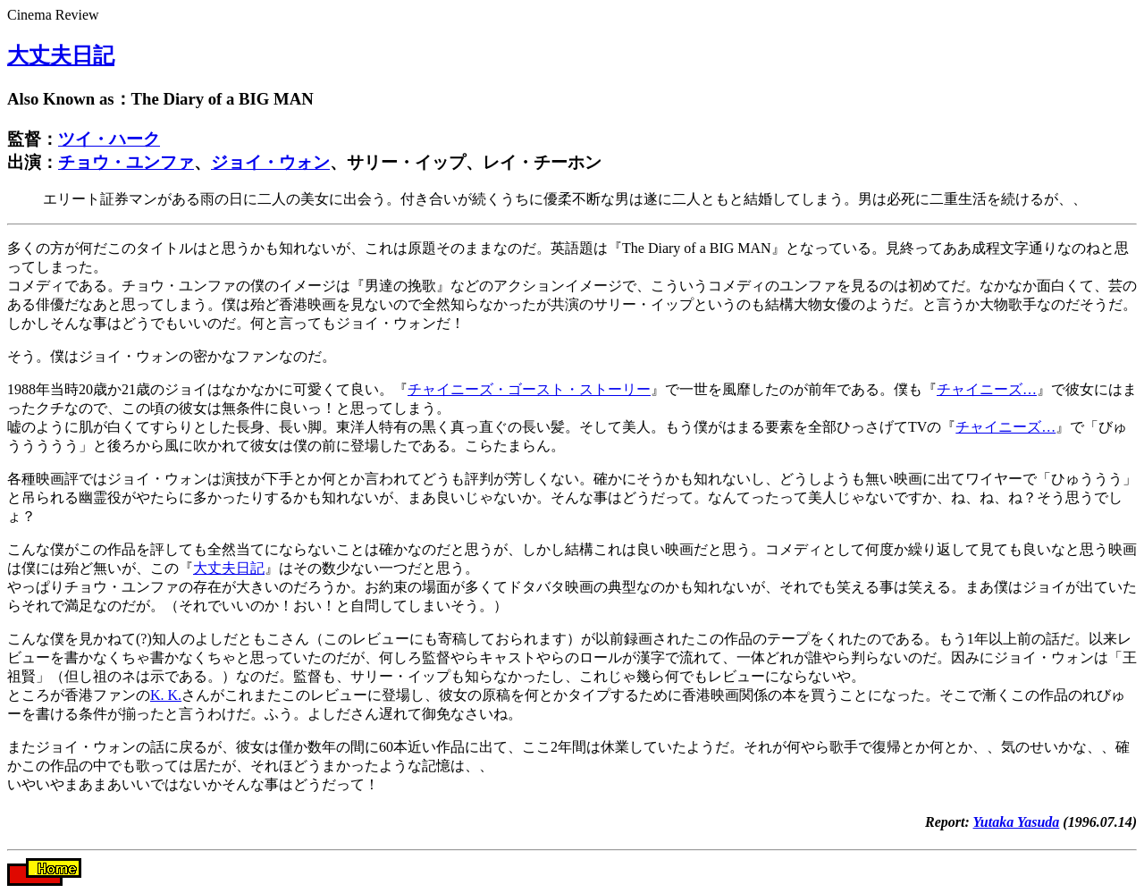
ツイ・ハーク (109, 139)
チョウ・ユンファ (126, 162)
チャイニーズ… (987, 389)
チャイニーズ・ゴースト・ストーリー (529, 389)
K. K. (165, 695)
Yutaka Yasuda (1016, 822)
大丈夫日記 (60, 55)
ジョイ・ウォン (270, 162)
